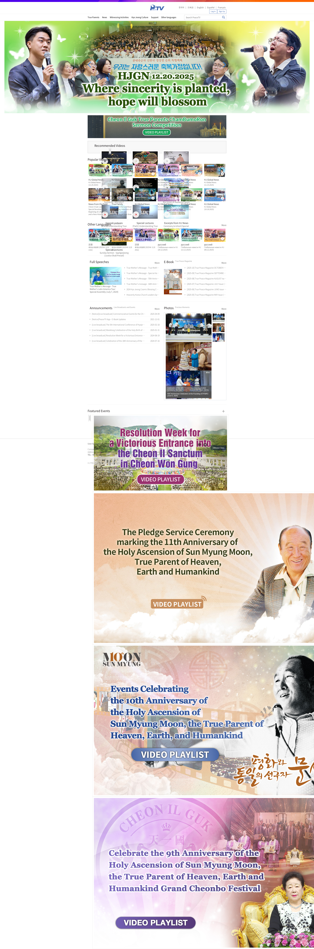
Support (154, 17)
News (104, 17)
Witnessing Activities (119, 17)
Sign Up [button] (222, 11)
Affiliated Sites (218, 448)
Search (223, 17)
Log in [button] (213, 11)
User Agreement (95, 443)
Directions (123, 443)
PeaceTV (157, 7)
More (223, 225)
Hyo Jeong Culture (139, 17)
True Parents (93, 17)
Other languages (168, 17)
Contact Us (135, 443)
